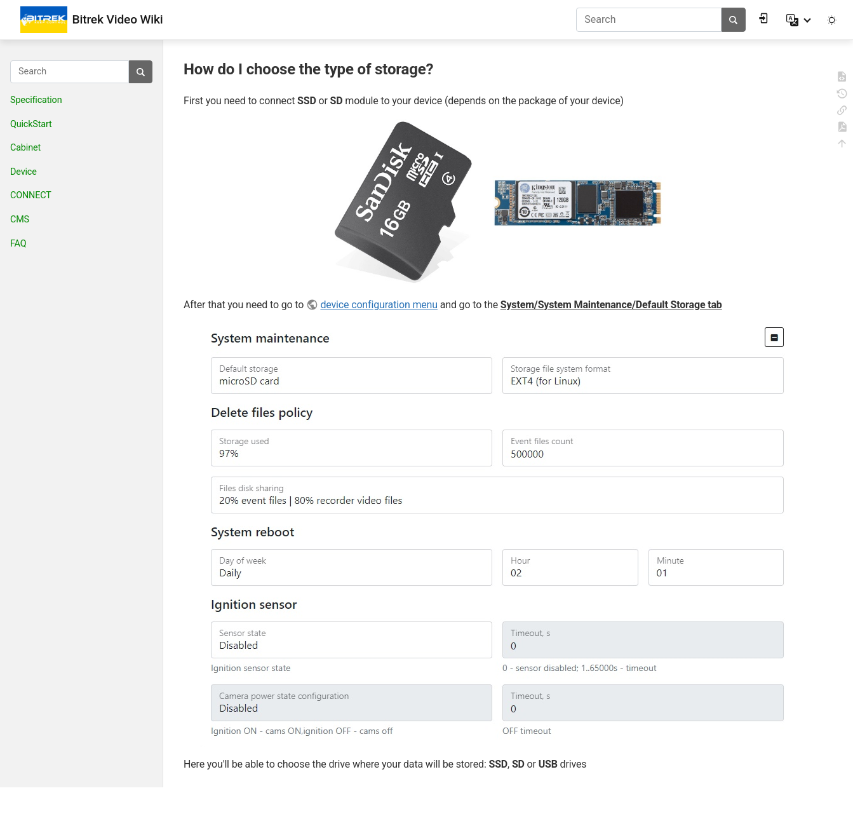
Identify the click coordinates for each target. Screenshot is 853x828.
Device (23, 171)
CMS (19, 219)
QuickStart (31, 124)
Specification (36, 100)
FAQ (18, 243)
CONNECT (30, 195)
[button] (799, 19)
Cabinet (25, 147)
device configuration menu (379, 305)
